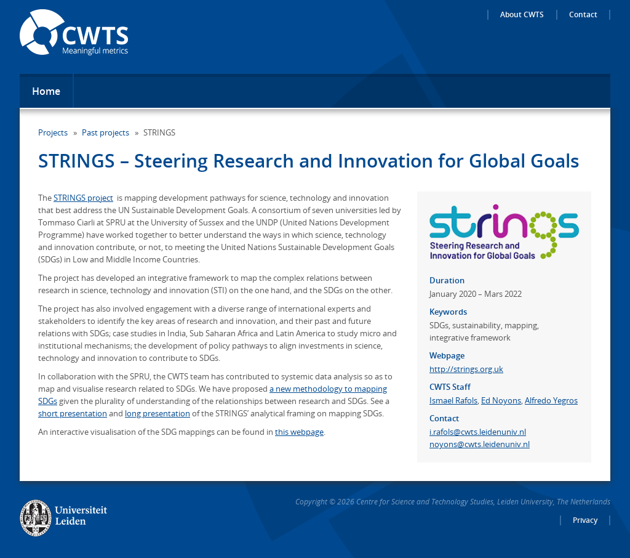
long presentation (157, 413)
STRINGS (159, 132)
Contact (583, 15)
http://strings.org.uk (466, 368)
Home (46, 91)
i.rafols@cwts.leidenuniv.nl (477, 431)
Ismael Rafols (453, 400)
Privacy (585, 520)
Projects (53, 132)
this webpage (299, 431)
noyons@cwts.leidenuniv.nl (479, 444)
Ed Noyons (501, 400)
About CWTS (522, 15)
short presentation (72, 413)
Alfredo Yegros (551, 400)
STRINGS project (83, 197)
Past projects (105, 132)
